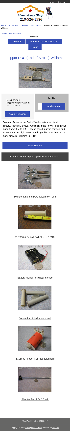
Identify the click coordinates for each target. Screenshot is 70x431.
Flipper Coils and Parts (32, 25)
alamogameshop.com (33, 428)
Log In (61, 2)
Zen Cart (55, 428)
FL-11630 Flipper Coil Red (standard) (35, 358)
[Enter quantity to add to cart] (40, 106)
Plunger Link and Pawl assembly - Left (35, 196)
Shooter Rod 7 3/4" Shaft (34, 399)
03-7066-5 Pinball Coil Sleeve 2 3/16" (35, 237)
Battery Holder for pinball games (35, 277)
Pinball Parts (14, 25)
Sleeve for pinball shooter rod (35, 318)
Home (51, 2)
